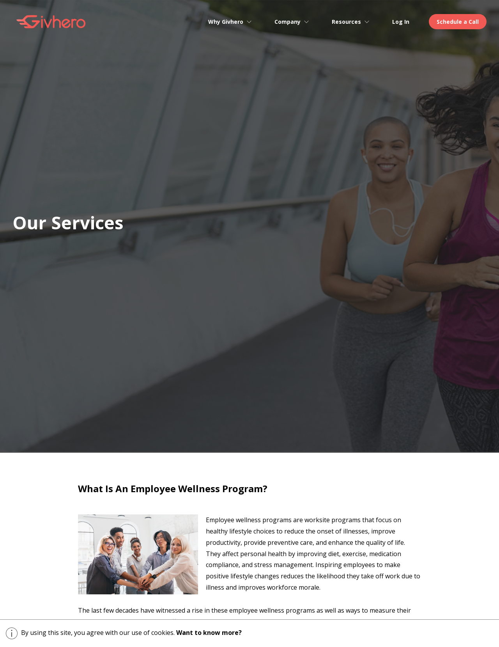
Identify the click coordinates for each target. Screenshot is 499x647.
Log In (400, 21)
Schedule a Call (458, 21)
